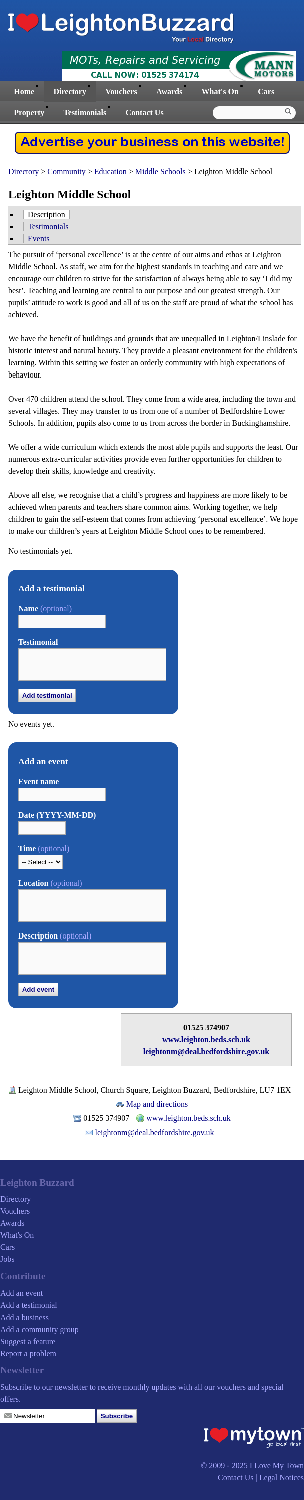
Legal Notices (281, 1477)
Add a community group (39, 1329)
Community (66, 171)
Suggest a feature (27, 1341)
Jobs (7, 1259)
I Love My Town (277, 1465)
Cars (266, 91)
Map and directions (157, 1104)
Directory (69, 91)
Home (24, 91)
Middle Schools (160, 171)
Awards (169, 91)
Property (29, 112)
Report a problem (28, 1353)
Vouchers (121, 91)
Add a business (24, 1317)
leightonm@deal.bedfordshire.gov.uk (206, 1051)
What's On (220, 91)
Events (39, 238)
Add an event (21, 1293)
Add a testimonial (28, 1305)
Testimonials (85, 112)
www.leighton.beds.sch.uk (206, 1039)
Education (110, 171)
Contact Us (145, 112)
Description (46, 214)
